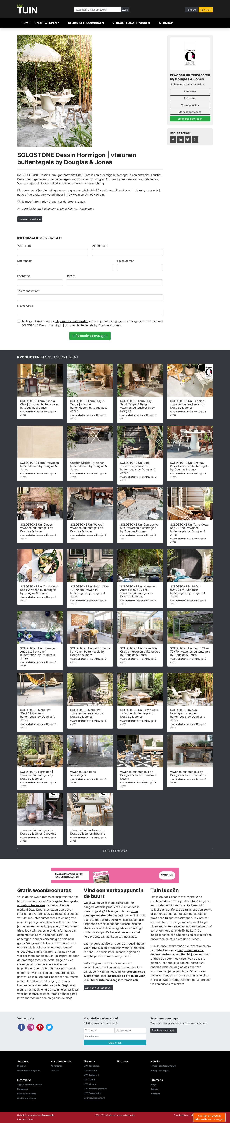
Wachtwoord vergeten (28, 1070)
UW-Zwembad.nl (92, 1093)
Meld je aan (115, 1042)
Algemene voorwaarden (29, 1084)
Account (191, 9)
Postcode (23, 276)
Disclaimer (22, 1089)
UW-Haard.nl (90, 1070)
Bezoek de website (30, 219)
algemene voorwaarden (72, 321)
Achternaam (100, 245)
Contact (55, 1070)
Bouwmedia (48, 1115)
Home (25, 23)
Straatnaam (24, 261)
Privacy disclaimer (26, 1093)
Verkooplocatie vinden (131, 23)
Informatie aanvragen (85, 23)
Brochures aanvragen (190, 118)
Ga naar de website (190, 111)
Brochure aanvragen (163, 1030)
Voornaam (24, 245)
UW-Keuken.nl (91, 1075)
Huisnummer (125, 261)
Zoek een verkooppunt (98, 987)
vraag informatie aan (124, 980)
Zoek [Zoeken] (125, 9)
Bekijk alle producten (115, 850)
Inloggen (21, 1066)
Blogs (153, 1084)
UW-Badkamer (91, 1066)
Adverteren (56, 1066)
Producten (190, 98)
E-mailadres (25, 306)
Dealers (154, 1089)
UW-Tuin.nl (89, 1079)
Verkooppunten (190, 105)
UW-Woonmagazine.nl (95, 1088)
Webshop (165, 23)
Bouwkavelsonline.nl (94, 1098)
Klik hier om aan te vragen (209, 1117)
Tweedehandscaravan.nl (163, 1066)
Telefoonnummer (28, 291)
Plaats (71, 276)
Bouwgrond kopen (160, 1070)
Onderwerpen (45, 23)
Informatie (190, 91)
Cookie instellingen (26, 1098)
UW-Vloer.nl (90, 1084)
